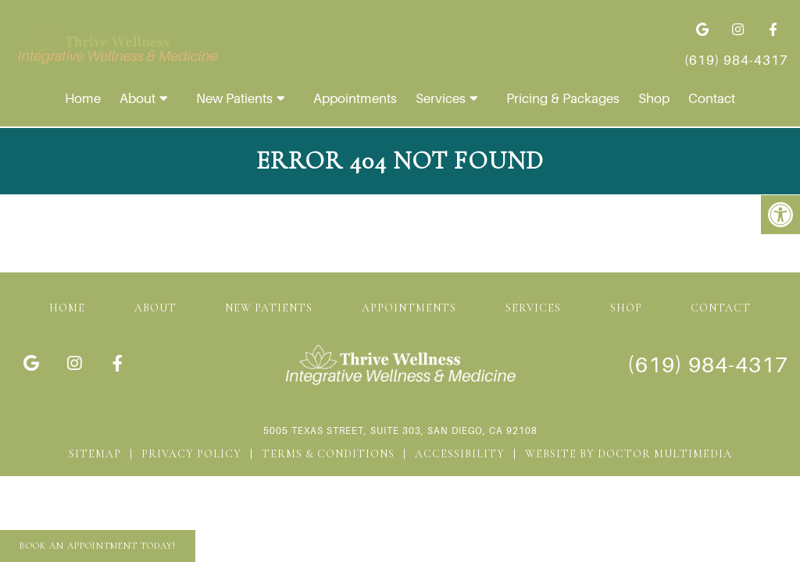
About (137, 98)
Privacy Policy (191, 454)
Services (441, 98)
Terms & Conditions (328, 454)
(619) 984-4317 (736, 60)
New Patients (234, 98)
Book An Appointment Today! (98, 545)
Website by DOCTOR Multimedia (628, 454)
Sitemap (95, 454)
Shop (654, 98)
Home (83, 98)
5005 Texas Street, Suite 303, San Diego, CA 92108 (400, 430)
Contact (711, 98)
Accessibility (460, 454)
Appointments (355, 98)
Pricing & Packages (563, 98)
